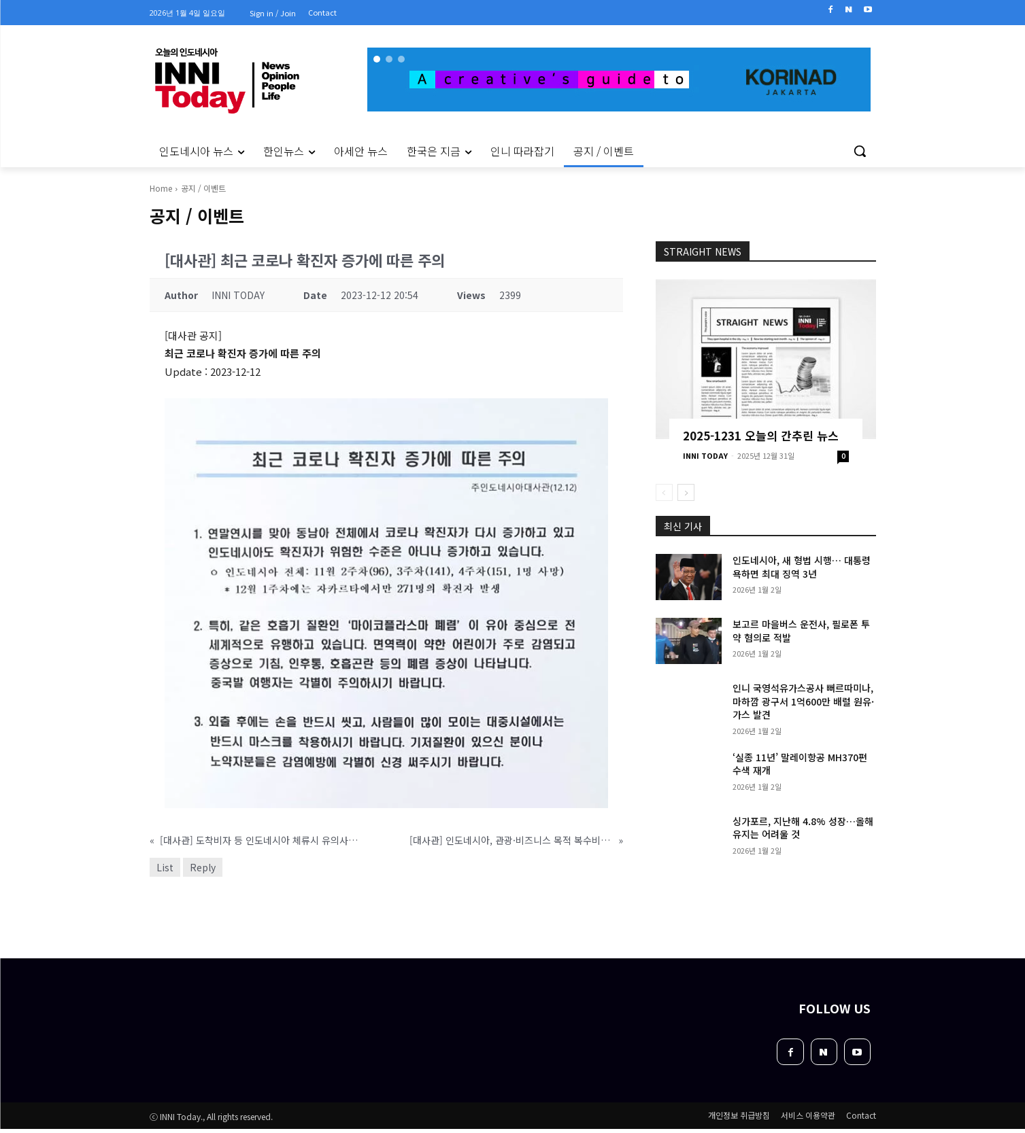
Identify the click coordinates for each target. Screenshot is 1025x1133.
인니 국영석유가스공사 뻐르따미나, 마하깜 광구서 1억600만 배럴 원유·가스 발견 (803, 701)
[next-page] (685, 492)
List (164, 867)
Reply (203, 867)
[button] (859, 151)
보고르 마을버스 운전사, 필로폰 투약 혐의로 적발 (801, 630)
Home (161, 188)
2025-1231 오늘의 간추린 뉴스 (761, 435)
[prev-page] (664, 492)
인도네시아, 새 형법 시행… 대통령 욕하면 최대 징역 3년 (802, 566)
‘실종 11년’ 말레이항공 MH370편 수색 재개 (800, 764)
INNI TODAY (705, 455)
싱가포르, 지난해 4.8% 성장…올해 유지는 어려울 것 (803, 827)
